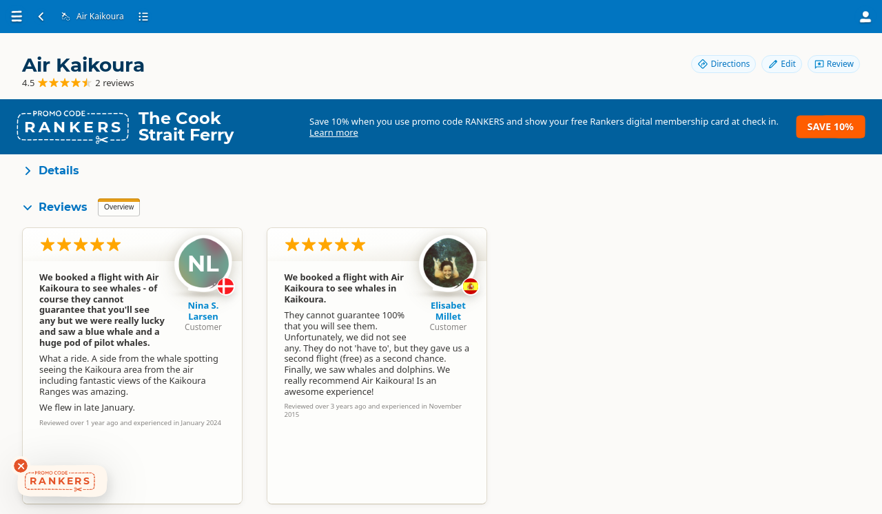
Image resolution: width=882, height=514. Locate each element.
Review (834, 64)
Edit (781, 64)
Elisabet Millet (448, 310)
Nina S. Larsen (203, 310)
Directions (723, 64)
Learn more (333, 132)
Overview (119, 207)
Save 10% (831, 126)
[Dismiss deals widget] (21, 466)
